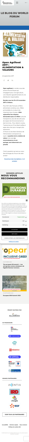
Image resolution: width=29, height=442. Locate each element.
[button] (26, 200)
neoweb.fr (17, 434)
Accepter (14, 229)
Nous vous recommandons (12, 197)
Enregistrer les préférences (14, 238)
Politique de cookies (14, 241)
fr (25, 2)
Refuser (14, 234)
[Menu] (17, 2)
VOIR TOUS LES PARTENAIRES (14, 414)
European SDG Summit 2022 (12, 295)
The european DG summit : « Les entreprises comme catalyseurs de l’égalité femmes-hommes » (13, 266)
